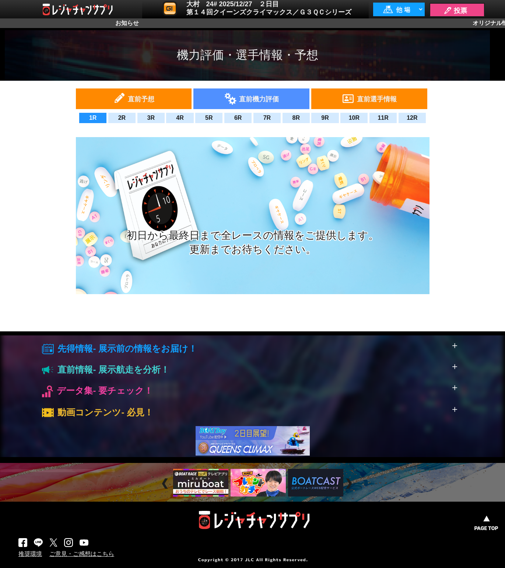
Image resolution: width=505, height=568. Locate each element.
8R (295, 118)
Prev (166, 483)
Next (349, 483)
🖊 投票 (455, 10)
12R (412, 118)
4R (179, 118)
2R (122, 118)
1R (93, 118)
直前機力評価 (259, 99)
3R (151, 118)
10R (354, 118)
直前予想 (141, 99)
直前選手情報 (377, 99)
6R (238, 118)
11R (383, 118)
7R (267, 118)
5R (209, 118)
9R (325, 118)
